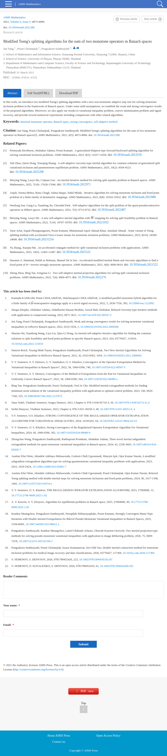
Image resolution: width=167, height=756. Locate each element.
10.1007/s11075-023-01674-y (35, 483)
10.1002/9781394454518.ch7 (95, 559)
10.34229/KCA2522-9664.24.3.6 (118, 420)
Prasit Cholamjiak (27, 48)
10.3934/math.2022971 (76, 184)
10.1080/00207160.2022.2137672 (43, 396)
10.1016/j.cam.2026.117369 (138, 552)
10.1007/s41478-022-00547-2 (95, 315)
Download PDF (68, 93)
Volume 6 (15, 21)
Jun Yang (8, 48)
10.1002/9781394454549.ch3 (116, 566)
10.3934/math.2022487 (111, 209)
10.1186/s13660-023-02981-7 (49, 466)
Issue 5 (26, 21)
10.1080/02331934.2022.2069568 (99, 326)
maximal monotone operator (36, 121)
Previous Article (128, 18)
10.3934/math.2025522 (76, 252)
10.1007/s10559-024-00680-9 (73, 432)
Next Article (150, 18)
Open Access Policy (108, 735)
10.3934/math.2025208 (29, 171)
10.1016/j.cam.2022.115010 (27, 343)
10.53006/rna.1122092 (141, 303)
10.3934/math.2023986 (142, 197)
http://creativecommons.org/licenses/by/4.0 (38, 669)
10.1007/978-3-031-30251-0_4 (117, 409)
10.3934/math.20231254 (38, 239)
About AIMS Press (58, 735)
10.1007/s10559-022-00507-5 (108, 367)
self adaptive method (105, 121)
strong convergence (81, 121)
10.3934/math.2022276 (92, 277)
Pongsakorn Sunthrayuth (55, 48)
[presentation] (92, 217)
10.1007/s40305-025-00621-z (42, 524)
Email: (8, 624)
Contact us (58, 741)
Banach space (61, 121)
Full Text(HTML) (38, 93)
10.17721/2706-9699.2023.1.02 (29, 495)
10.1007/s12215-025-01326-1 (36, 541)
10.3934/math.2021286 (21, 27)
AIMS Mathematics (14, 17)
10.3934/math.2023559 (127, 154)
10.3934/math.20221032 (94, 222)
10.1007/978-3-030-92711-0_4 (132, 402)
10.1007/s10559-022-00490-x (101, 379)
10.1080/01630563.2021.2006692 (123, 355)
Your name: (11, 605)
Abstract (12, 93)
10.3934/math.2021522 (144, 264)
